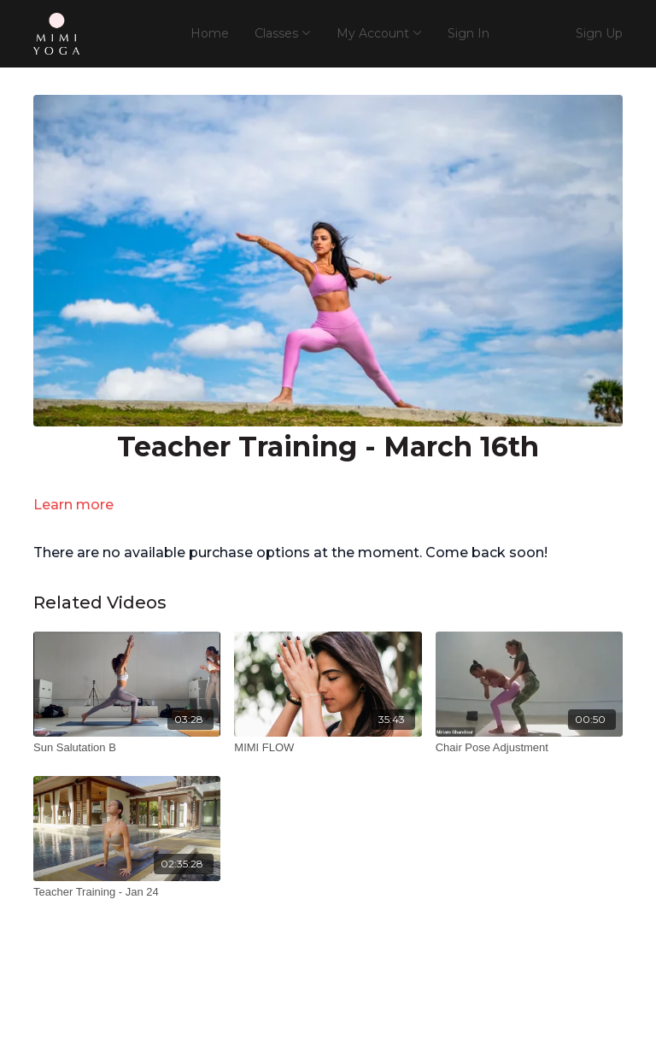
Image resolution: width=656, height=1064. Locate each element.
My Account (379, 33)
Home (209, 33)
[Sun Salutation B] (126, 747)
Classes (283, 33)
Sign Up (599, 33)
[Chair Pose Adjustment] (529, 747)
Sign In (468, 33)
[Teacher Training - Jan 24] (126, 892)
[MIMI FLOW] (327, 747)
